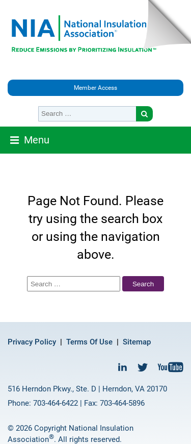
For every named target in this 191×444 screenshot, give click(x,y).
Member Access (95, 87)
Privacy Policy (32, 342)
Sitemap (137, 342)
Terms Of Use (89, 342)
